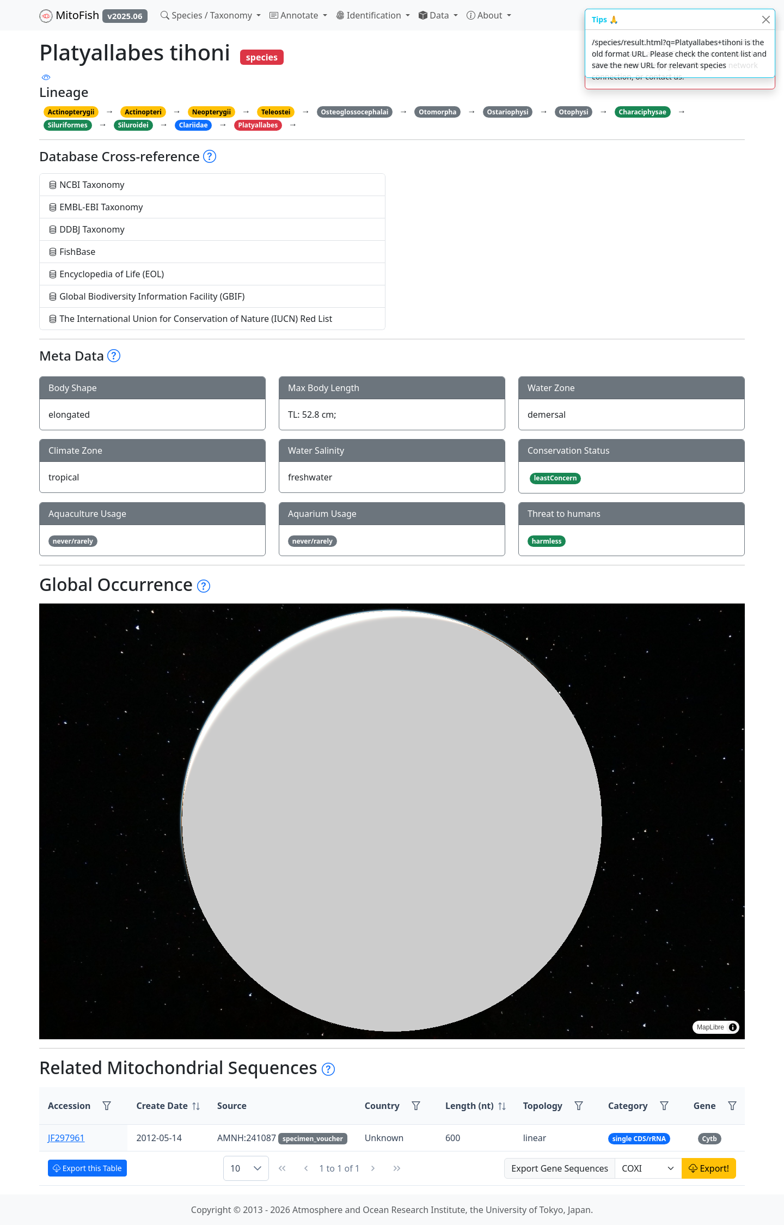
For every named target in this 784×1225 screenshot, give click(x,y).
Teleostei (275, 112)
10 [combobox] (235, 1168)
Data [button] (435, 15)
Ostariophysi (507, 112)
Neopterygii (211, 112)
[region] (392, 821)
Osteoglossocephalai (354, 112)
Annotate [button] (295, 15)
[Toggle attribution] (732, 1027)
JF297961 (66, 1138)
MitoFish (93, 15)
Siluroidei (133, 125)
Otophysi (574, 112)
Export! (709, 1168)
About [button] (486, 15)
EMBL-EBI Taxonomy (95, 207)
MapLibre (710, 1027)
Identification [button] (369, 15)
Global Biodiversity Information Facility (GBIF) (146, 296)
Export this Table (87, 1168)
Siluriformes (68, 125)
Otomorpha (437, 112)
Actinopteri (143, 112)
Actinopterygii (71, 112)
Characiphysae (642, 112)
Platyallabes (258, 125)
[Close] (765, 19)
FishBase (71, 252)
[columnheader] (168, 1106)
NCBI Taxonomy (86, 185)
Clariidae (193, 125)
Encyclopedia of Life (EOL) (106, 274)
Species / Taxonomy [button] (207, 15)
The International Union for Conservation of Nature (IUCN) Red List (190, 319)
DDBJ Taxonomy (86, 229)
